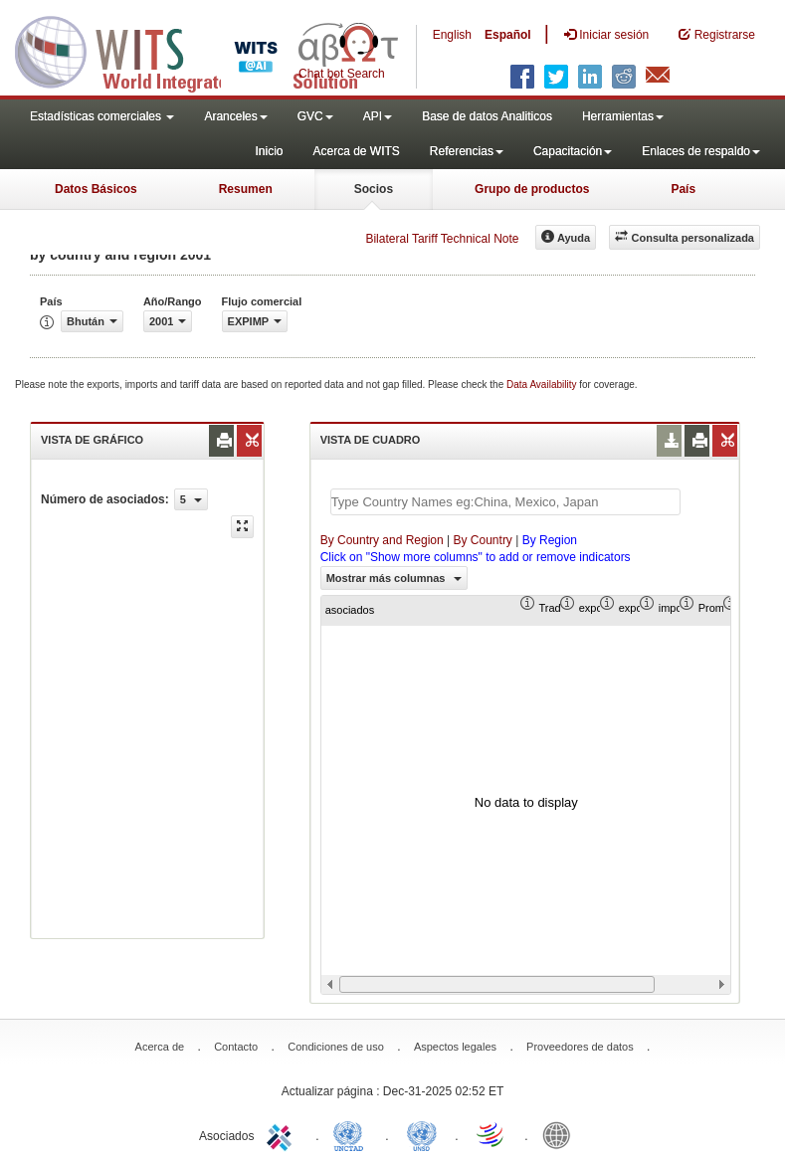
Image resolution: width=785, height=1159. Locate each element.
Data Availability (542, 384)
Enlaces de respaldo (701, 151)
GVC (315, 116)
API (377, 116)
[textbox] (505, 501)
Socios (373, 189)
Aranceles (235, 116)
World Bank (561, 1134)
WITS (199, 49)
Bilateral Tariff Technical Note (441, 239)
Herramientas (623, 116)
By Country (483, 540)
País (683, 189)
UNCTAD (352, 1134)
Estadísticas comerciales (102, 116)
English (452, 35)
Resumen (246, 189)
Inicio (269, 151)
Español (508, 35)
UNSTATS (422, 1134)
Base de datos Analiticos (487, 116)
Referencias (466, 151)
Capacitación (572, 151)
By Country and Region (382, 540)
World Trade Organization (491, 1134)
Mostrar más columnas (394, 578)
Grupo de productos (532, 189)
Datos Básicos (96, 189)
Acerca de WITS (355, 151)
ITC (282, 1134)
